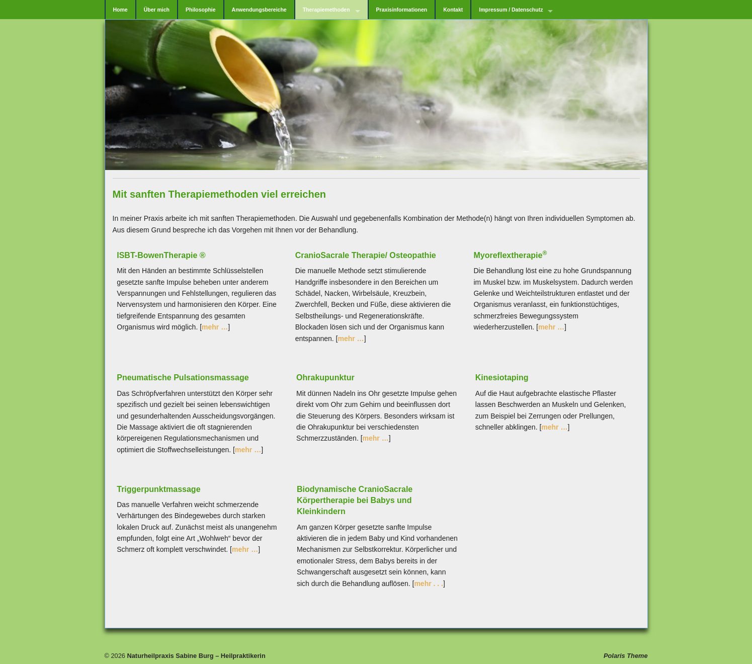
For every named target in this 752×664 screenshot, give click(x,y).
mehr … (215, 327)
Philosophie (201, 10)
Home (120, 10)
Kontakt (453, 10)
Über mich (157, 10)
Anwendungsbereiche (259, 10)
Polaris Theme (625, 655)
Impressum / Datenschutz (511, 10)
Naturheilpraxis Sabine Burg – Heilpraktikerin (195, 655)
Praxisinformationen (402, 10)
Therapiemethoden (326, 10)
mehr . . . (428, 583)
